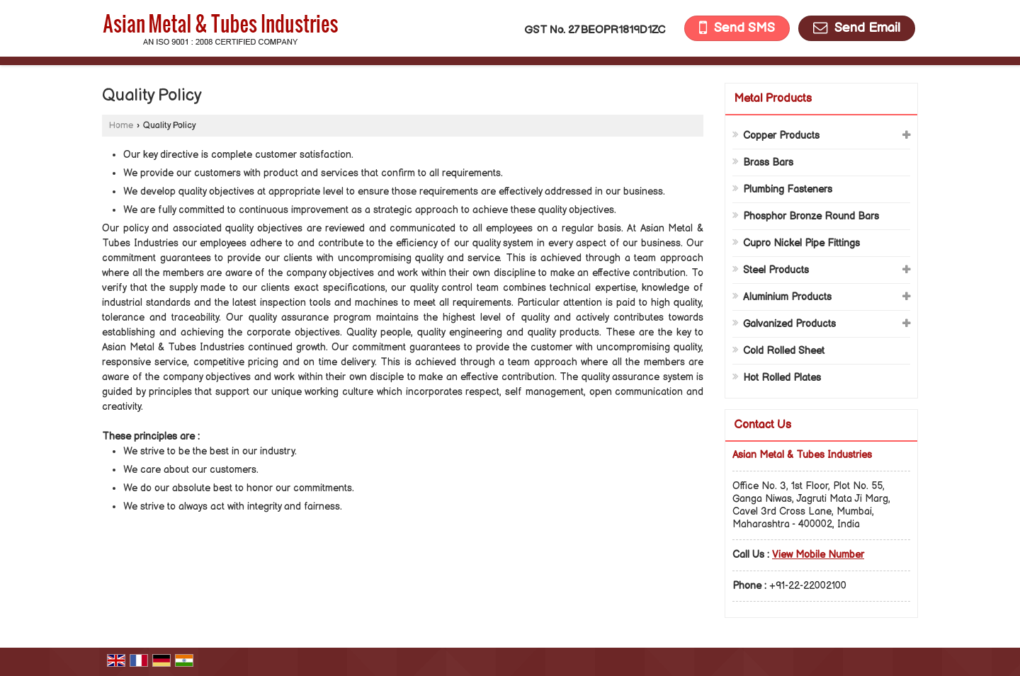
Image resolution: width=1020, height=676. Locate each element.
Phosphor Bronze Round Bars (811, 216)
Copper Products (781, 136)
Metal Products (773, 98)
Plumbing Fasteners (787, 189)
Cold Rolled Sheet (783, 351)
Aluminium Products (787, 297)
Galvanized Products (789, 324)
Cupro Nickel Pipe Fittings (801, 243)
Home (121, 125)
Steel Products (776, 270)
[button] (818, 555)
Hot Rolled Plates (782, 378)
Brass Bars (768, 162)
